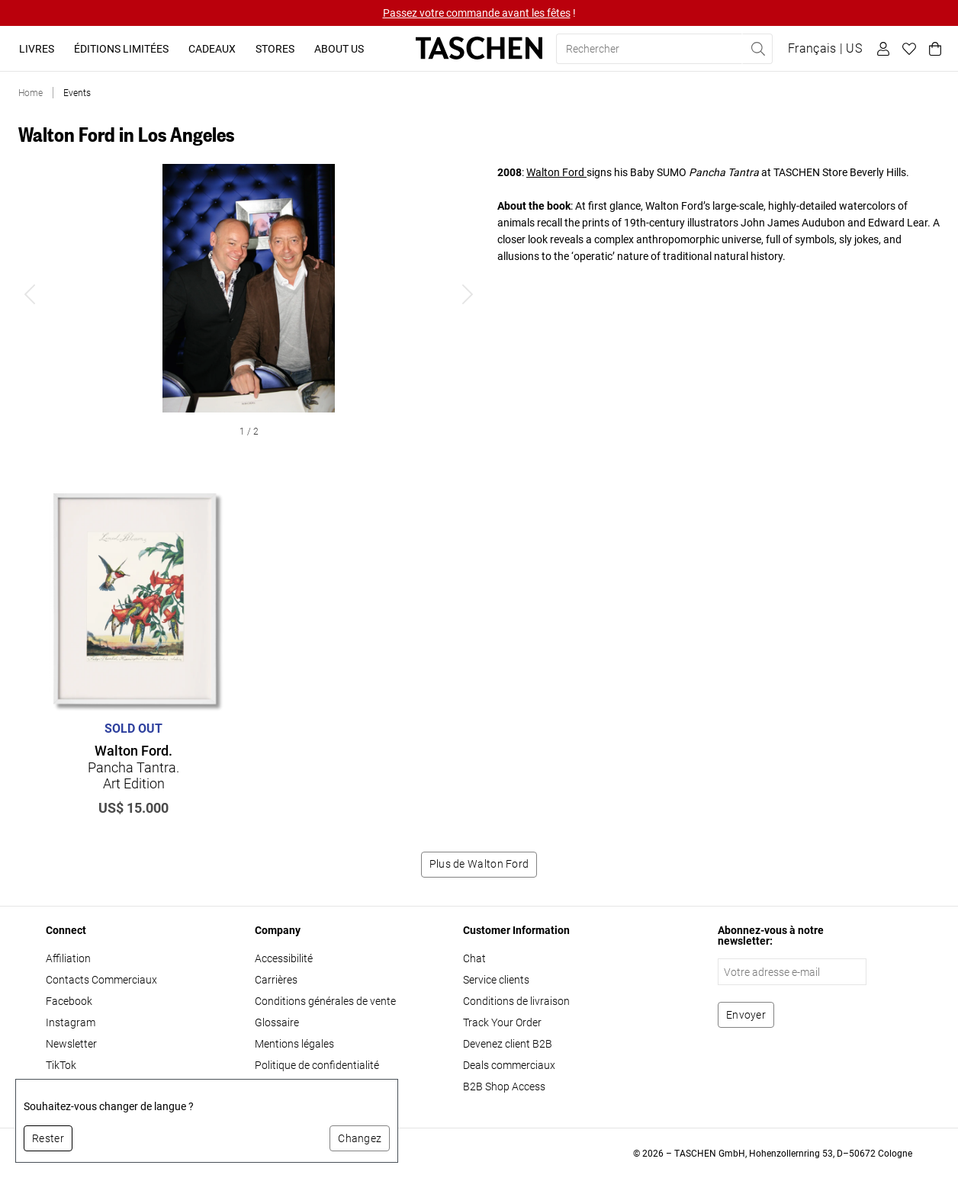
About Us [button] (339, 49)
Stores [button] (275, 49)
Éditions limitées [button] (121, 49)
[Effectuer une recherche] (757, 49)
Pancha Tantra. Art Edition (133, 767)
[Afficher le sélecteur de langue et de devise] (825, 49)
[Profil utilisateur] (881, 49)
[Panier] (933, 49)
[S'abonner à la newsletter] (746, 1015)
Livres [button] (36, 49)
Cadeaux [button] (212, 49)
